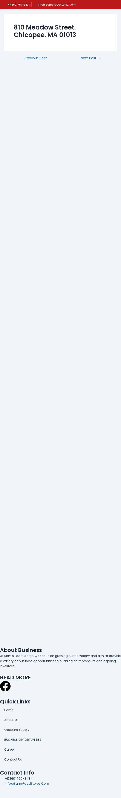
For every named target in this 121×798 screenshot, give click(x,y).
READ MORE (15, 677)
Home (9, 710)
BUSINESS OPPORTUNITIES (22, 739)
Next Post (91, 58)
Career (9, 749)
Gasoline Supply (16, 730)
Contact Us (13, 759)
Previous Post (33, 58)
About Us (11, 720)
